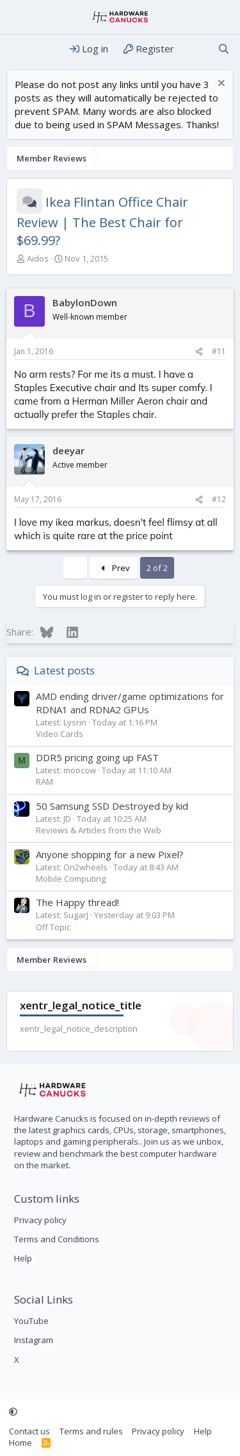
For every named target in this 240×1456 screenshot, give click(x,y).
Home (20, 1442)
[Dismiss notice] (219, 84)
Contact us (29, 1431)
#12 (219, 499)
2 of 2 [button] (157, 568)
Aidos (38, 258)
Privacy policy (40, 1220)
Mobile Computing (71, 878)
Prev (113, 568)
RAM (44, 781)
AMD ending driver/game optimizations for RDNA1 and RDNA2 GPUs (130, 703)
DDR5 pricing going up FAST (97, 757)
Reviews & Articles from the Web (98, 830)
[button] (13, 1412)
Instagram (33, 1340)
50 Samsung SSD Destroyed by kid (112, 805)
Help (23, 1258)
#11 (219, 351)
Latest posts (64, 670)
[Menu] (18, 49)
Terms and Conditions (56, 1239)
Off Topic (53, 927)
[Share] (199, 352)
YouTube (31, 1320)
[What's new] (195, 49)
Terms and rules (91, 1431)
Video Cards (59, 733)
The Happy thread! (77, 902)
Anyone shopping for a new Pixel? (110, 854)
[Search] (223, 49)
